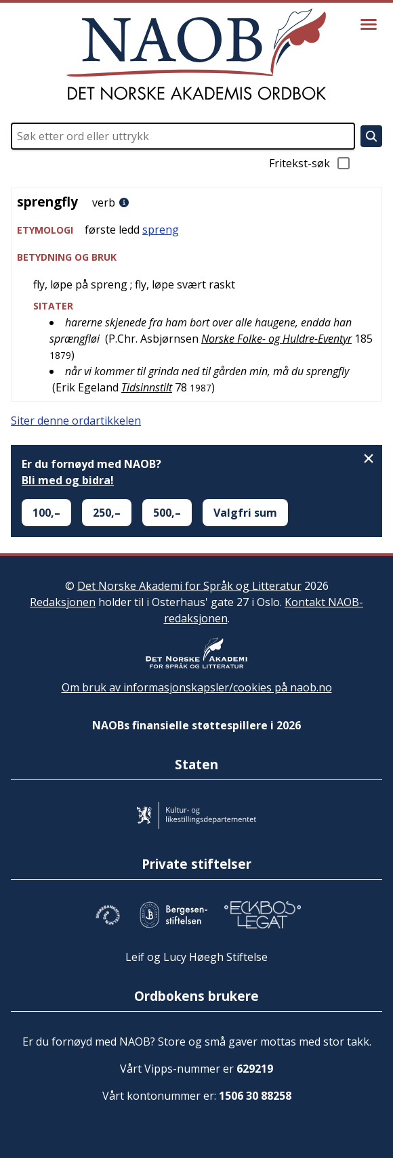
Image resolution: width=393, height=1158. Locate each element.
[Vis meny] (369, 24)
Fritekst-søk (310, 163)
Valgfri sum (245, 512)
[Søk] (371, 136)
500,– (167, 512)
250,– (107, 512)
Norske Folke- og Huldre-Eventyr (276, 338)
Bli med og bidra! (68, 480)
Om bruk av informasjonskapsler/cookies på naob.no (197, 687)
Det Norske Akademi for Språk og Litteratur (189, 585)
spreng (160, 229)
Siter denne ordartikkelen (76, 420)
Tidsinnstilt (146, 387)
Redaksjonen (63, 602)
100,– (46, 512)
